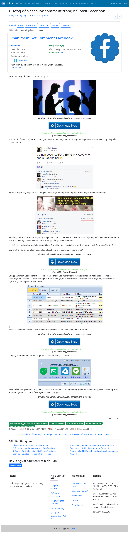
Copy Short (31, 25)
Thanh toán (59, 3)
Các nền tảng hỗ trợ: (19, 56)
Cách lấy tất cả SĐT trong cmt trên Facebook (90, 434)
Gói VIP (48, 3)
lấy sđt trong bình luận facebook (35, 423)
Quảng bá (24, 15)
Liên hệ (93, 3)
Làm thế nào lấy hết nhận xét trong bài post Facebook (43, 434)
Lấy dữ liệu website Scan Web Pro (58, 516)
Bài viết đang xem (40, 15)
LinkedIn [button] (65, 25)
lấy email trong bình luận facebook (22, 426)
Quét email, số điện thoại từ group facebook (89, 448)
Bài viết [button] (69, 3)
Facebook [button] (44, 25)
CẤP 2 (62, 52)
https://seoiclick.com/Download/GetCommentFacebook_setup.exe (64, 133)
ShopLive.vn (77, 505)
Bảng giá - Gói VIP (80, 491)
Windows (23, 60)
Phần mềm (21, 3)
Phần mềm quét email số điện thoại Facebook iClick (93, 445)
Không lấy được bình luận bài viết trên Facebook (34, 451)
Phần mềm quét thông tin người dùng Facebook (34, 448)
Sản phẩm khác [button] (35, 3)
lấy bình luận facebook (93, 423)
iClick (73, 528)
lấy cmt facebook (16, 423)
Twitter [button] (55, 25)
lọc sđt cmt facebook (57, 423)
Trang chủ (13, 15)
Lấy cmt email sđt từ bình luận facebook (30, 445)
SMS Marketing (57, 508)
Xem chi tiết (15, 67)
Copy (20, 25)
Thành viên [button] (81, 3)
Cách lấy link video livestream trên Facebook (32, 454)
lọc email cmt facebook (75, 423)
